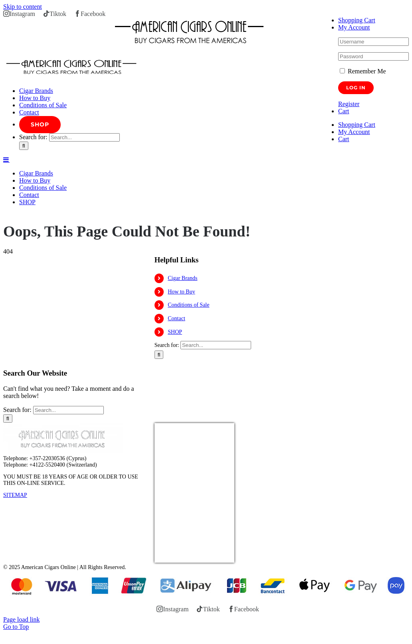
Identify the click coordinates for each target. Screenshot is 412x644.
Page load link (21, 619)
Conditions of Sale (188, 305)
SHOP (175, 332)
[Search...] (84, 137)
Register (348, 103)
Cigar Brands (182, 278)
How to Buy (181, 292)
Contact (176, 318)
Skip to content (22, 6)
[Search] (23, 146)
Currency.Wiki (212, 558)
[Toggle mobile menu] (6, 159)
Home (9, 215)
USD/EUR (172, 558)
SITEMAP (15, 495)
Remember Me (363, 71)
